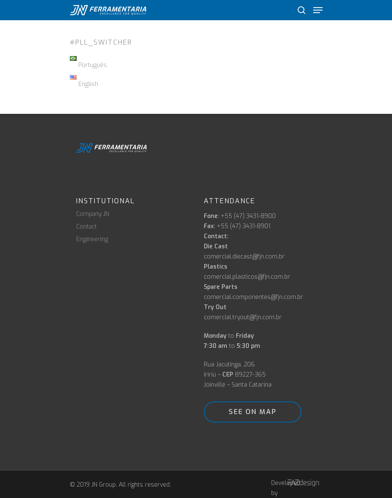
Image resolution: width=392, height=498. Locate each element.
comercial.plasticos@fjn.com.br (247, 277)
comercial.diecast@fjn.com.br (244, 257)
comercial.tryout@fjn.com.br (243, 317)
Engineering (92, 239)
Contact (86, 227)
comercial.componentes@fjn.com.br (253, 297)
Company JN (92, 214)
